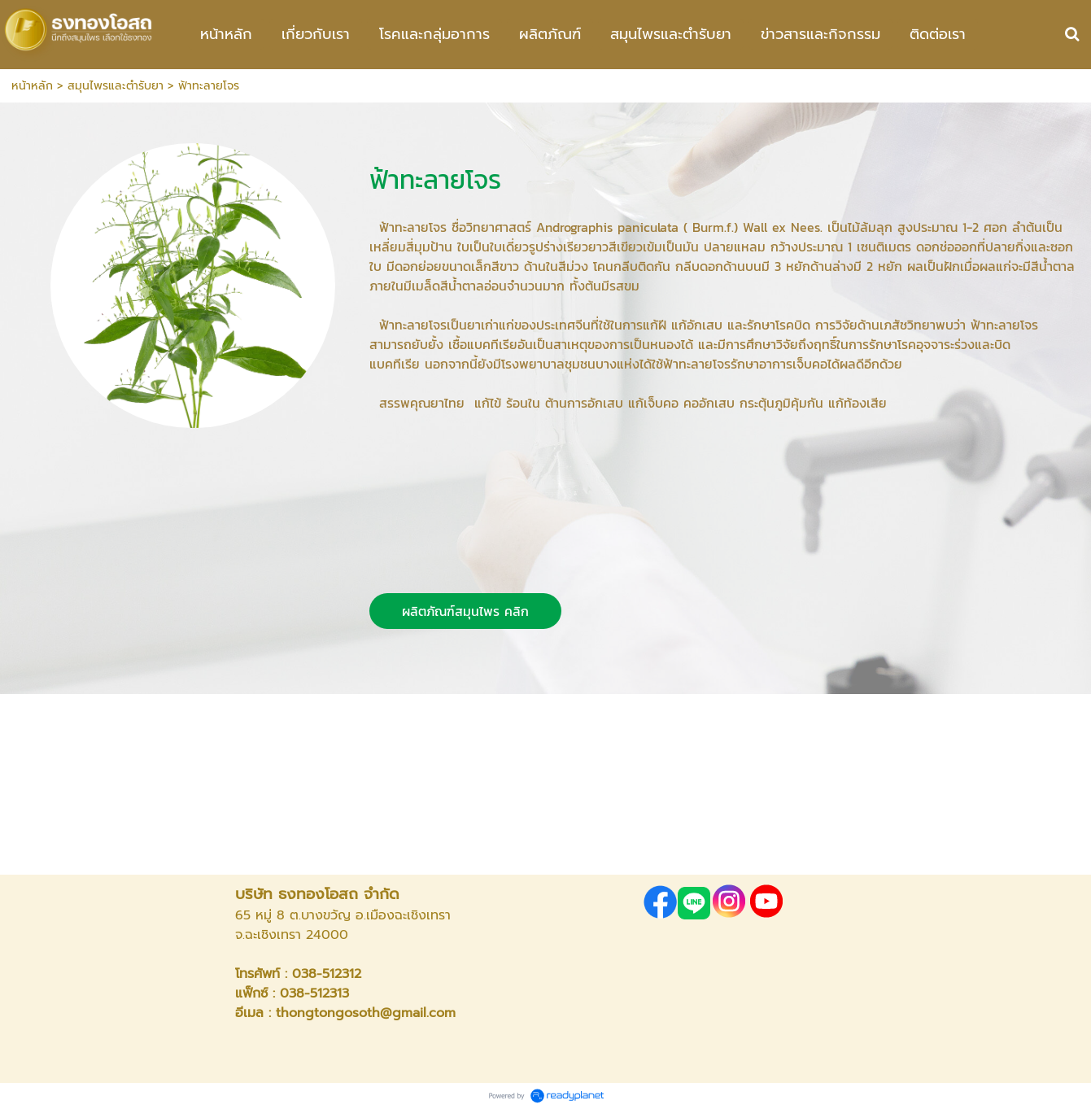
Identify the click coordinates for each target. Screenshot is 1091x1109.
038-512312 (326, 974)
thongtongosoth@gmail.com (366, 1013)
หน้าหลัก (32, 85)
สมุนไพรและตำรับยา (116, 85)
